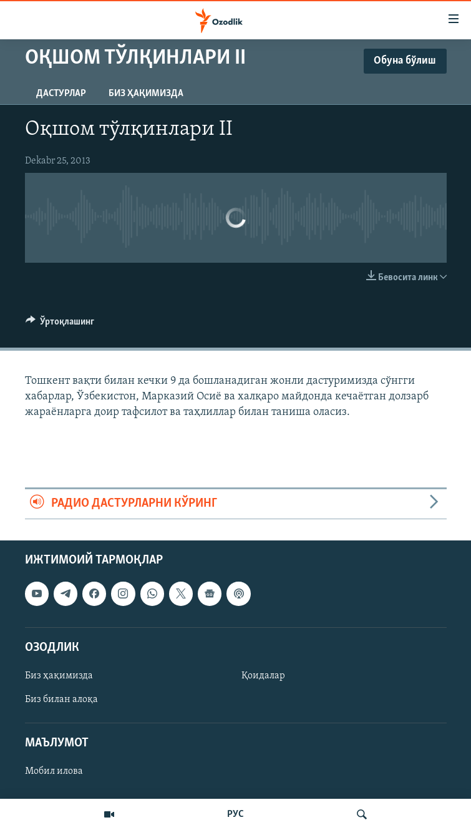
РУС (235, 814)
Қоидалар (263, 676)
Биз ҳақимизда (146, 94)
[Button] (60, 324)
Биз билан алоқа (61, 700)
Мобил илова (54, 771)
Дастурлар (61, 94)
